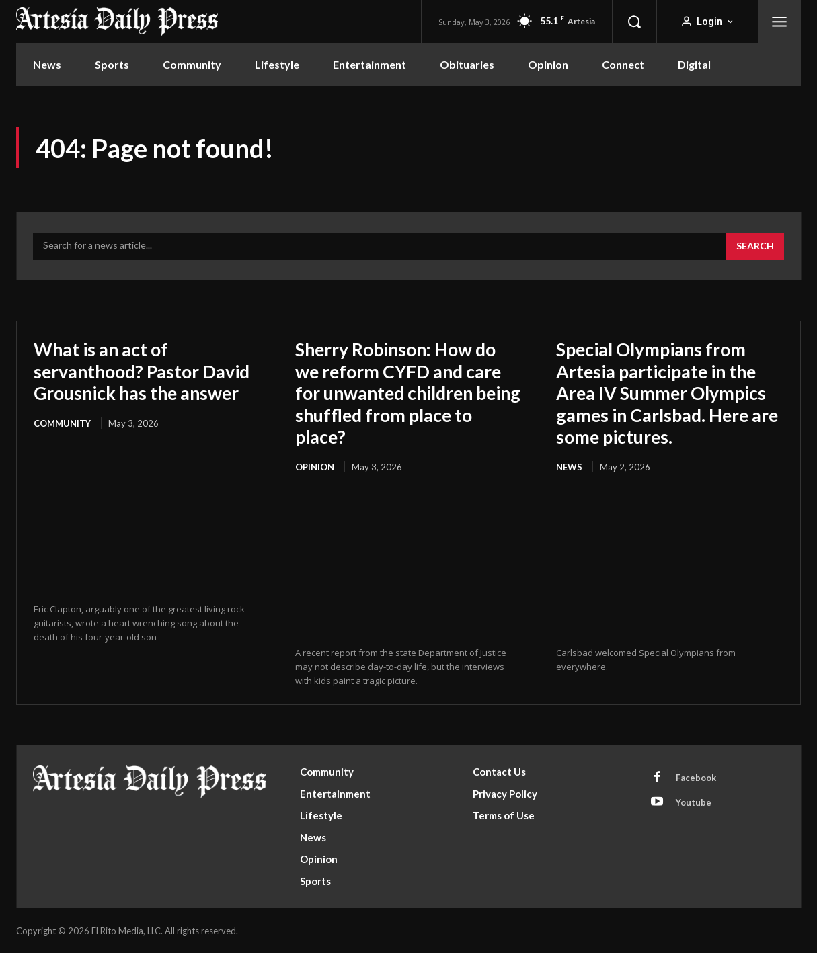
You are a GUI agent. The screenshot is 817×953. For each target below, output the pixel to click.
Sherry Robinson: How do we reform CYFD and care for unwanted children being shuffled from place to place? (405, 392)
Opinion (314, 465)
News (569, 465)
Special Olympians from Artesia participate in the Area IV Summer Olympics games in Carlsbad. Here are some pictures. (667, 392)
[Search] (755, 247)
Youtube (693, 801)
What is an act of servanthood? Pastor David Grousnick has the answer (136, 381)
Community (62, 444)
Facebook (696, 776)
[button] (634, 21)
